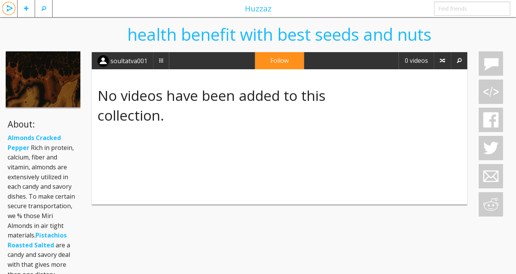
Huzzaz (258, 8)
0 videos (416, 60)
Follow (279, 60)
